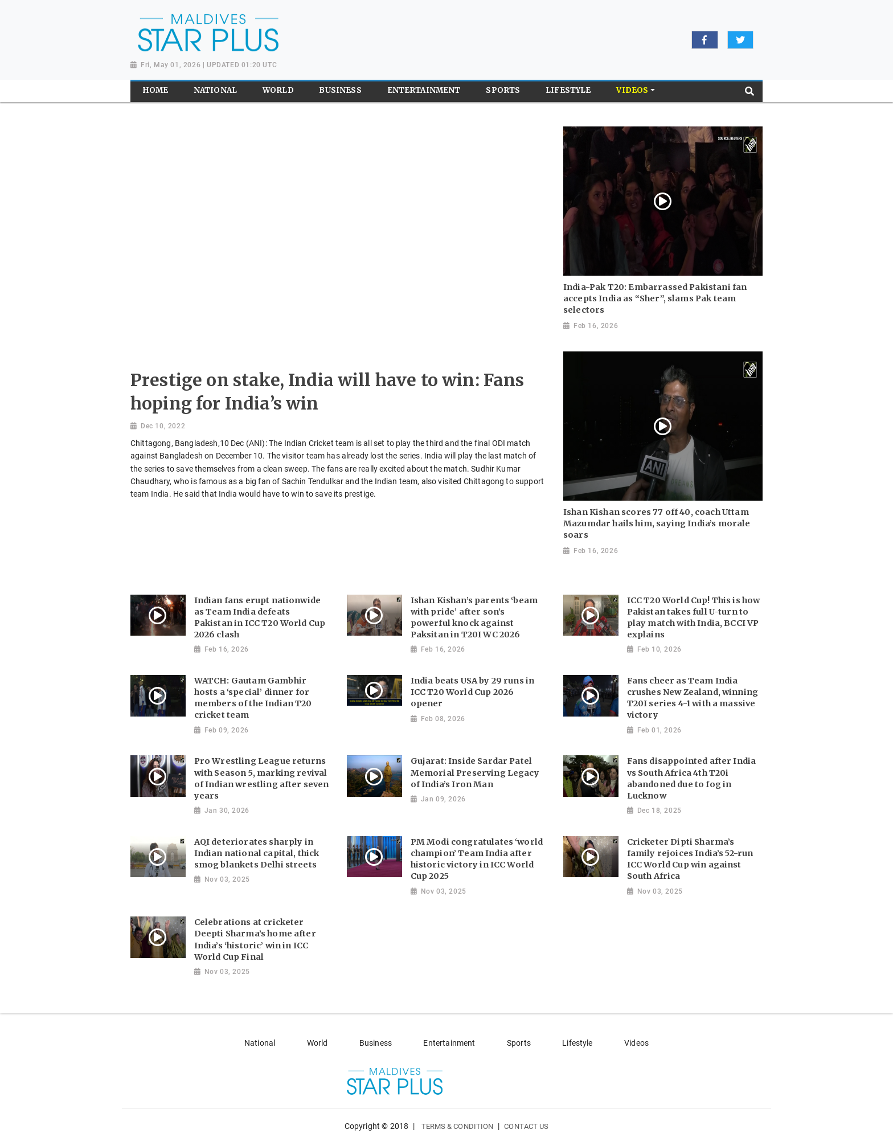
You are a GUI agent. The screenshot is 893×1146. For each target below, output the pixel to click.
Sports (519, 1042)
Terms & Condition (457, 1126)
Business (375, 1042)
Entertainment (449, 1042)
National (259, 1042)
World (317, 1042)
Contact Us (526, 1126)
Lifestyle (577, 1042)
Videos (636, 1042)
